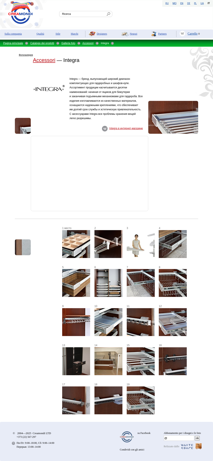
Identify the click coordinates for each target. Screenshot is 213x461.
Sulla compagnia (13, 33)
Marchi (74, 33)
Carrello (193, 33)
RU (167, 3)
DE (188, 3)
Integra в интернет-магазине (126, 128)
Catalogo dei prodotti (42, 43)
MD (174, 3)
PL (195, 3)
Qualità (40, 33)
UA (202, 3)
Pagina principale (13, 43)
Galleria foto (68, 43)
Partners (162, 33)
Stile (58, 33)
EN (181, 3)
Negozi (133, 33)
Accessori (88, 43)
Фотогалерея (26, 55)
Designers (102, 33)
